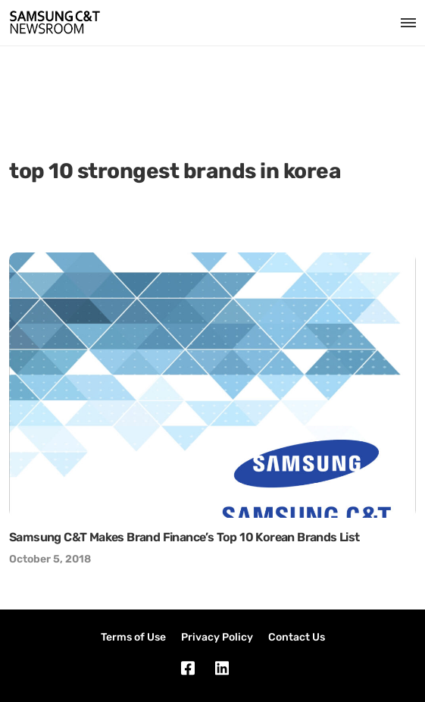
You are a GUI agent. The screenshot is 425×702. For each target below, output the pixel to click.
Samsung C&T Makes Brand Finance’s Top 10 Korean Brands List (184, 537)
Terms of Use (133, 637)
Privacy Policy (217, 637)
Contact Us (296, 637)
